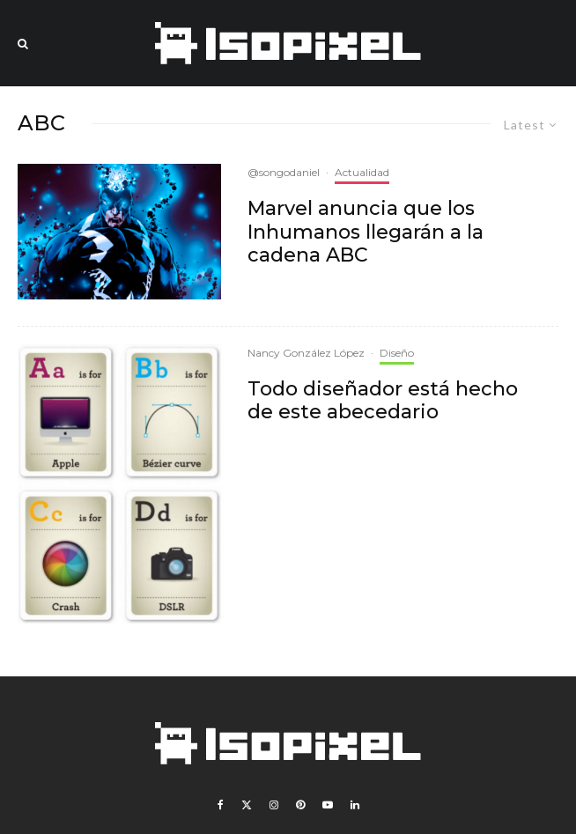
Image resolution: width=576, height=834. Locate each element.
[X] (247, 805)
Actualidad (362, 172)
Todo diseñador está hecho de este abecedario (382, 401)
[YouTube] (328, 805)
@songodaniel (283, 172)
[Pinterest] (300, 805)
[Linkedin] (355, 805)
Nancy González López (306, 352)
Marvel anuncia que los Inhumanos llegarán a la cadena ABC (365, 232)
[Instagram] (274, 805)
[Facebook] (221, 805)
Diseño (397, 352)
